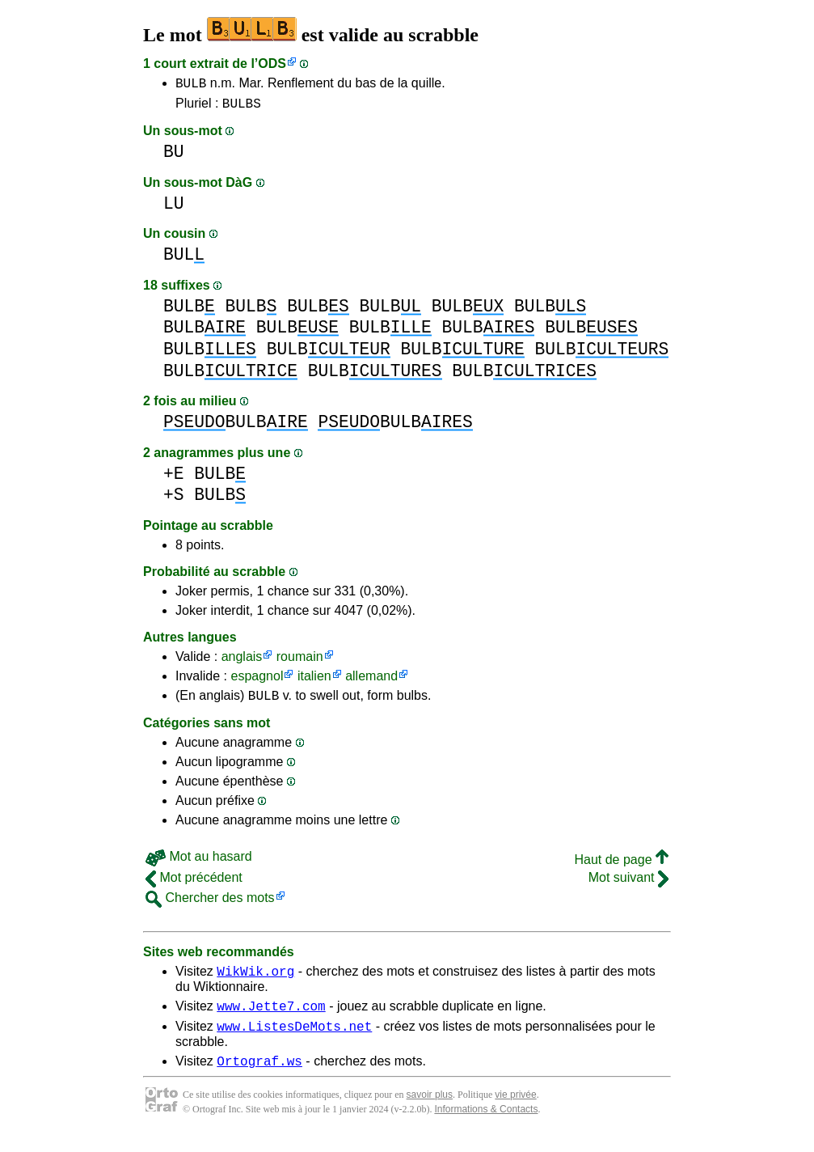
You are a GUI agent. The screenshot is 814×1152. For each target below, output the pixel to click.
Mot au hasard (199, 863)
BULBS (241, 107)
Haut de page (621, 867)
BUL (184, 259)
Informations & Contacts (486, 1126)
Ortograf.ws (259, 1077)
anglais (242, 661)
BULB (190, 85)
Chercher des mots (210, 905)
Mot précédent (194, 885)
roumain (299, 661)
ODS (272, 63)
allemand (371, 681)
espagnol (256, 681)
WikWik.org (255, 980)
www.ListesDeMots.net (294, 1040)
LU (173, 208)
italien (314, 681)
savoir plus (430, 1111)
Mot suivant (628, 885)
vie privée (515, 1111)
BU (173, 156)
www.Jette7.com (271, 1018)
